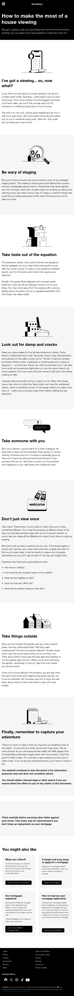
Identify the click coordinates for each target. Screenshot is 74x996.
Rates (5, 968)
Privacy (5, 955)
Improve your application (53, 930)
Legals (5, 951)
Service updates (41, 968)
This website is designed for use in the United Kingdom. (17, 991)
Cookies (6, 958)
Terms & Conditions (42, 951)
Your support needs (42, 955)
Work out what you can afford (18, 883)
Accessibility (7, 961)
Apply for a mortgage (51, 883)
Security (6, 964)
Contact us (39, 964)
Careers (38, 958)
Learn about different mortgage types (15, 929)
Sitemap (38, 961)
